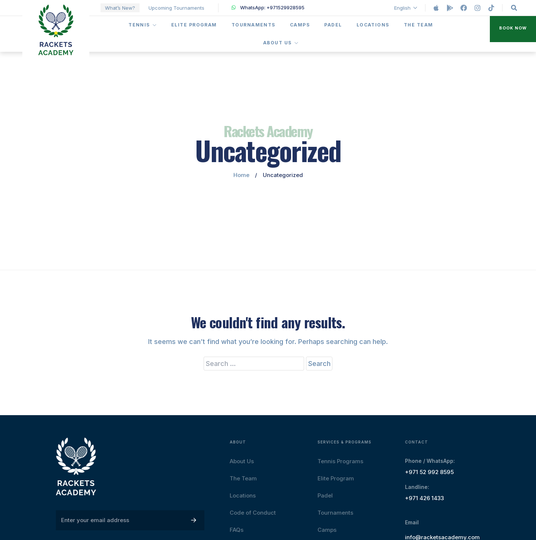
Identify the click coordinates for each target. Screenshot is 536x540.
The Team (418, 25)
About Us (281, 42)
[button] (513, 29)
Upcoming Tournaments (176, 8)
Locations (373, 25)
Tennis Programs (340, 461)
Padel (333, 25)
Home (241, 175)
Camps (300, 25)
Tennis (142, 25)
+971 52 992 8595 (429, 472)
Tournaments (253, 25)
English (406, 8)
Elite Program (194, 25)
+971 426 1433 (424, 498)
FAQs (236, 529)
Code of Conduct (253, 512)
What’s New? (120, 8)
